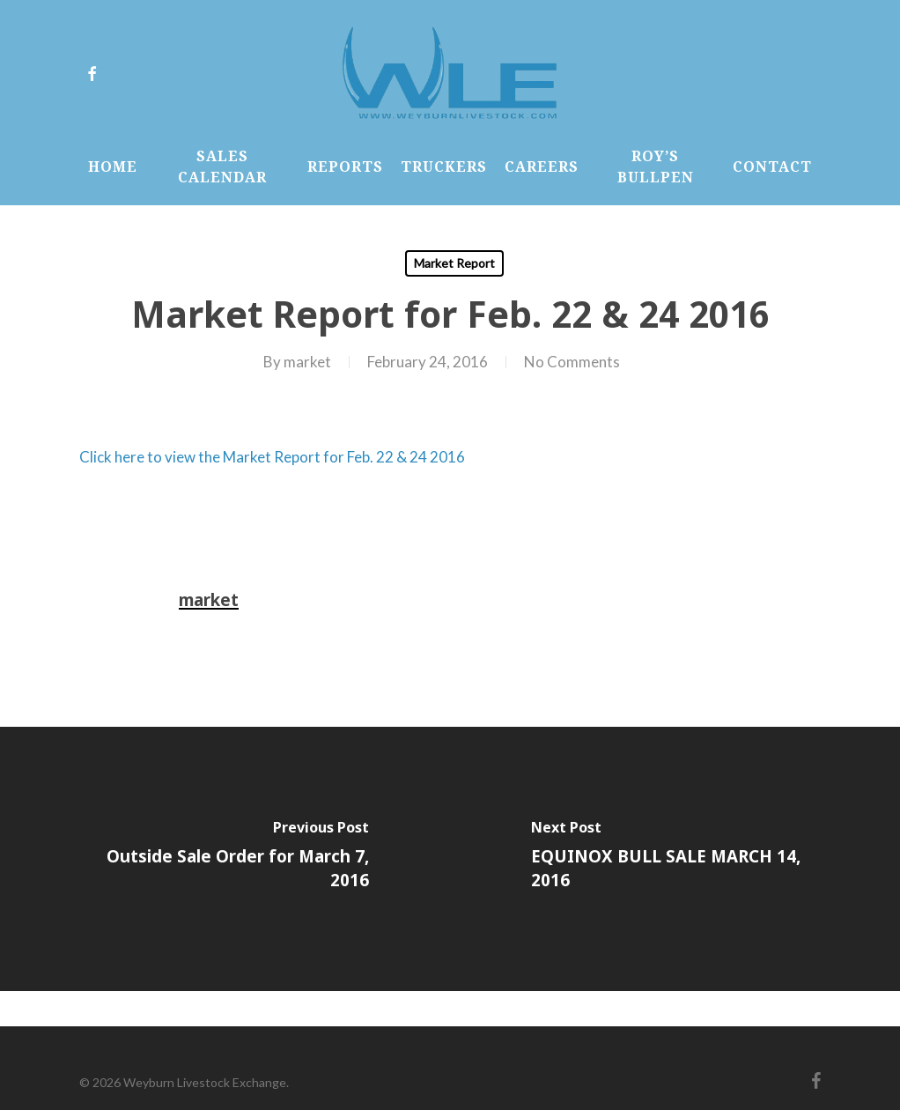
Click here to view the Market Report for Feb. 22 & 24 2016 (272, 457)
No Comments (572, 361)
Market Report (454, 262)
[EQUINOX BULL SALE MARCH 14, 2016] (675, 859)
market (307, 361)
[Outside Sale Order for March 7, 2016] (225, 859)
